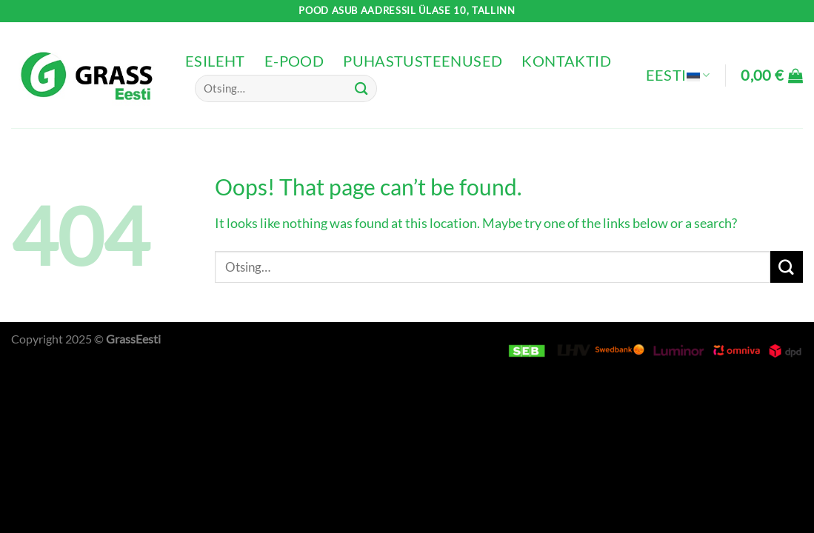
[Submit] (362, 88)
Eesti (678, 75)
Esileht (215, 61)
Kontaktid (566, 61)
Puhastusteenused (422, 61)
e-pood (294, 61)
